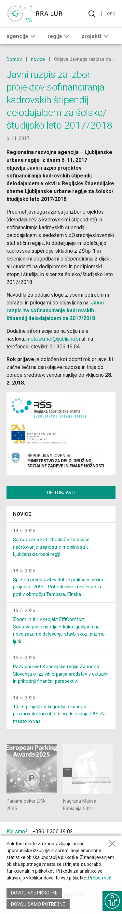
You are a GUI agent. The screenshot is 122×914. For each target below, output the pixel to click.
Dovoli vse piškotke (34, 892)
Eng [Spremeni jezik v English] (111, 13)
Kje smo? (17, 831)
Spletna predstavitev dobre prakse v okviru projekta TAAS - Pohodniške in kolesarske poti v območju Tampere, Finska (58, 587)
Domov (14, 59)
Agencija (22, 36)
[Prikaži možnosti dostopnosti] (112, 901)
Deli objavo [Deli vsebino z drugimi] (61, 492)
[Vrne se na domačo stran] (36, 13)
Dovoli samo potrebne (38, 904)
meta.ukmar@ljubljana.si (53, 339)
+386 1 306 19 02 (53, 831)
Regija (59, 36)
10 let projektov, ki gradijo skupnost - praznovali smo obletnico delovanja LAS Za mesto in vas (59, 714)
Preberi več (99, 877)
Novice (22, 514)
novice (38, 59)
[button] (33, 36)
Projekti (96, 36)
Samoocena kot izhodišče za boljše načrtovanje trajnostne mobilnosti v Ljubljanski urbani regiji (51, 547)
